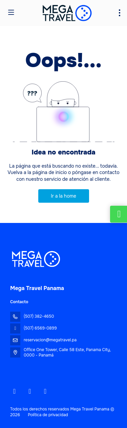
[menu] (119, 12)
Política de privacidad (48, 415)
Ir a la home (63, 196)
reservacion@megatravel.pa (50, 340)
